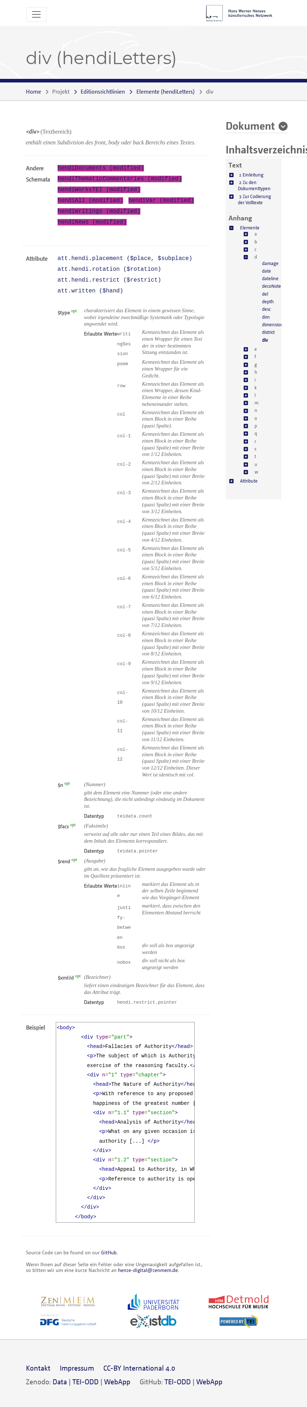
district (268, 332)
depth (268, 301)
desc (266, 309)
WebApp (117, 1381)
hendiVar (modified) (161, 200)
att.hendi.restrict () (109, 280)
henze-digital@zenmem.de (148, 1270)
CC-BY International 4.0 (139, 1367)
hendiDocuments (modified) (101, 168)
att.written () (90, 291)
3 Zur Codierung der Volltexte (254, 199)
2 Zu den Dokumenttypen (254, 185)
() (165, 91)
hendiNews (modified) (92, 222)
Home (33, 91)
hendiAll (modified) (90, 200)
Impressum (77, 1367)
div (265, 340)
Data (60, 1381)
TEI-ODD (85, 1381)
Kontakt (38, 1367)
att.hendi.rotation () (109, 269)
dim (266, 317)
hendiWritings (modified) (99, 211)
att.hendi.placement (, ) (125, 258)
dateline (270, 278)
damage (270, 263)
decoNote (271, 286)
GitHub (109, 1252)
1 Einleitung (251, 175)
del (265, 294)
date (266, 271)
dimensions (273, 324)
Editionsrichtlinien (103, 91)
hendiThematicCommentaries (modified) (120, 179)
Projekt (60, 91)
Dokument (250, 125)
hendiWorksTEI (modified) (99, 190)
